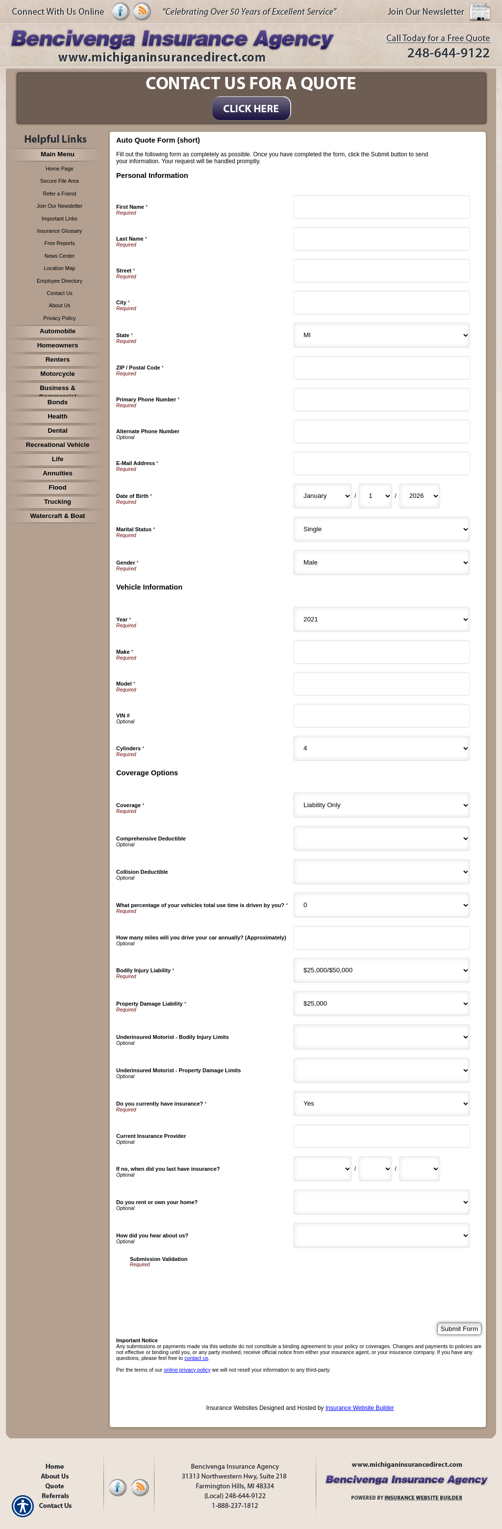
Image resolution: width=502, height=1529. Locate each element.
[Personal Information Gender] (381, 562)
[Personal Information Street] (381, 271)
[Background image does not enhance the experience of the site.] (55, 155)
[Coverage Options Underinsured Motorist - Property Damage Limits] (381, 1070)
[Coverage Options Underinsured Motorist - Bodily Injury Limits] (381, 1037)
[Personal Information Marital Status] (381, 529)
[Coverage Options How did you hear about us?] (381, 1235)
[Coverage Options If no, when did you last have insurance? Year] (419, 1169)
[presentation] (204, 1286)
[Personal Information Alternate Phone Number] (381, 431)
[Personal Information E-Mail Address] (381, 463)
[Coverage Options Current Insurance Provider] (381, 1136)
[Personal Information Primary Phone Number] (381, 400)
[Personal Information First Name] (381, 207)
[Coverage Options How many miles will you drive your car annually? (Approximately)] (381, 938)
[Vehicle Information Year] (381, 619)
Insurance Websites (231, 1408)
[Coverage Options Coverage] (381, 805)
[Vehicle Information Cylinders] (381, 748)
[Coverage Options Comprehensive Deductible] (381, 838)
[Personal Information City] (381, 303)
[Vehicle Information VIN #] (381, 716)
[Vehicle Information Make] (381, 652)
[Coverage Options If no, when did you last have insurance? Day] (375, 1169)
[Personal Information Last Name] (381, 239)
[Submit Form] (459, 1329)
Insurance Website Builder (360, 1408)
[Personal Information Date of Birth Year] (419, 496)
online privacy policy (187, 1370)
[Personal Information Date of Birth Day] (375, 496)
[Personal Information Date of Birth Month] (322, 496)
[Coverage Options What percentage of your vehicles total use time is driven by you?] (381, 905)
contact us (196, 1358)
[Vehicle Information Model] (381, 684)
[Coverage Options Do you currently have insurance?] (381, 1103)
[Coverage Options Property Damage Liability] (381, 1003)
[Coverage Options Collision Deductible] (381, 872)
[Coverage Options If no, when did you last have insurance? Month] (322, 1169)
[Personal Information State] (381, 335)
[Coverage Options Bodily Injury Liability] (381, 970)
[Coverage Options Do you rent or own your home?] (381, 1202)
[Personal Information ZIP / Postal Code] (381, 368)
